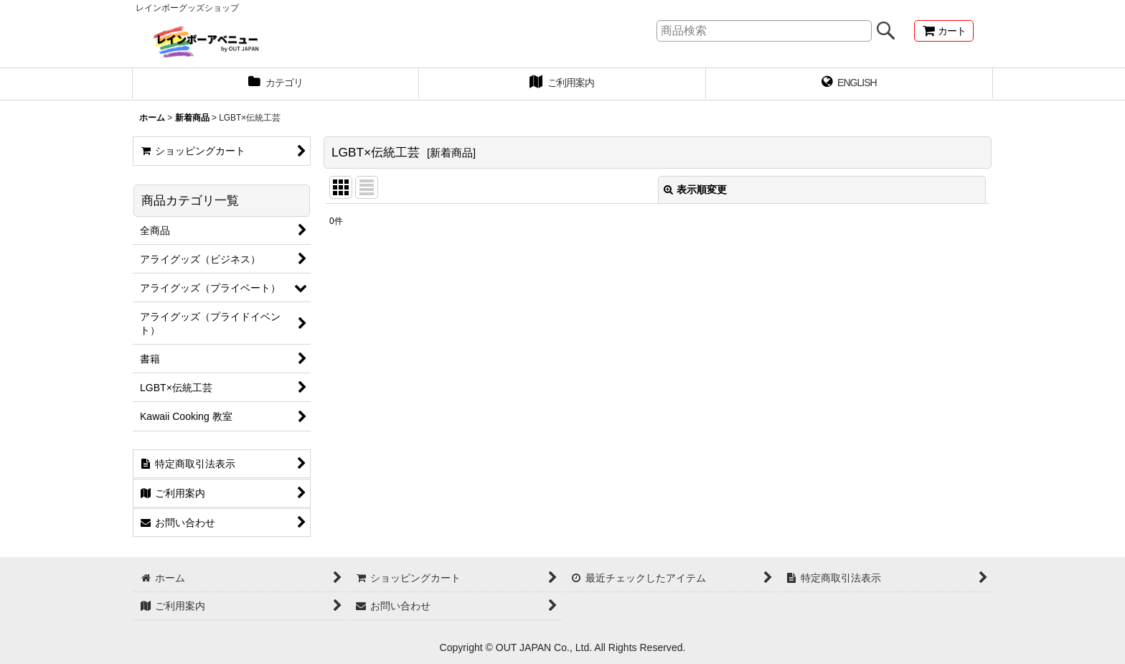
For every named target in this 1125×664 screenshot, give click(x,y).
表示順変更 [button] (695, 189)
